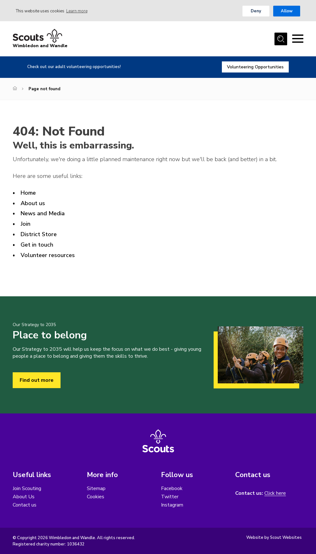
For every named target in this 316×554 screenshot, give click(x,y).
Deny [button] (256, 11)
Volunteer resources (48, 255)
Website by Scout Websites (274, 537)
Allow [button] (287, 11)
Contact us (24, 504)
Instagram (172, 504)
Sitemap (96, 488)
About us (33, 203)
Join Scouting (27, 488)
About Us (24, 496)
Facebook (172, 488)
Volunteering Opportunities (255, 67)
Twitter (169, 496)
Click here (275, 493)
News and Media (43, 213)
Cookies (95, 496)
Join (25, 224)
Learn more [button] (76, 11)
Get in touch (37, 245)
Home (28, 193)
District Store (39, 234)
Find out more (37, 380)
